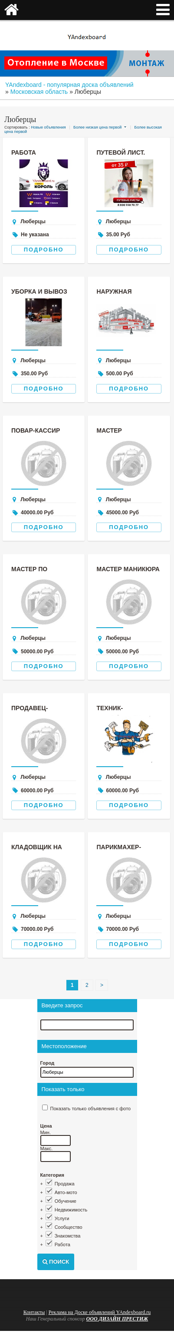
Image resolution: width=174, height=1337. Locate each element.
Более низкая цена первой (97, 127)
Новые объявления (48, 127)
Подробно (44, 249)
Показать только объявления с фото (90, 1108)
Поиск (56, 1261)
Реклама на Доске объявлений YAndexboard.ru (100, 1312)
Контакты (34, 1312)
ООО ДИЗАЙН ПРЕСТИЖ (117, 1319)
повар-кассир (35, 430)
